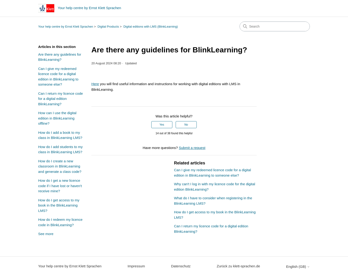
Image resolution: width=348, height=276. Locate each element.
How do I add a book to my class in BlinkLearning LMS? (60, 135)
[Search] (275, 26)
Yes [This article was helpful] (161, 124)
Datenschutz (180, 266)
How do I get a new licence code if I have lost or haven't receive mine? (60, 185)
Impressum (136, 266)
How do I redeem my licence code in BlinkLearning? (60, 222)
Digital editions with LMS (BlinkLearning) (150, 26)
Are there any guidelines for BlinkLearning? (59, 57)
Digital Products (108, 26)
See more (45, 234)
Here (95, 84)
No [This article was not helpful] (186, 124)
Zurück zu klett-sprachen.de (238, 266)
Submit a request (192, 148)
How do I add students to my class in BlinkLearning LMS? (60, 149)
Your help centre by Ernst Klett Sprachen (65, 26)
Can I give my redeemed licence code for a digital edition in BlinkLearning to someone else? (58, 77)
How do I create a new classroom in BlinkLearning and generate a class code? (59, 166)
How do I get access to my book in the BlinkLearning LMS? (58, 205)
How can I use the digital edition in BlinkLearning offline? (57, 118)
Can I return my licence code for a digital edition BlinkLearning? (60, 98)
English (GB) (298, 267)
